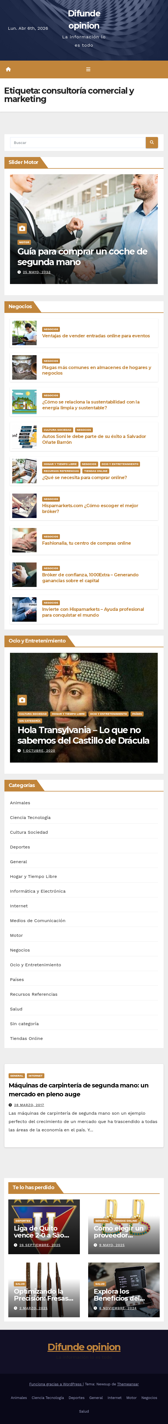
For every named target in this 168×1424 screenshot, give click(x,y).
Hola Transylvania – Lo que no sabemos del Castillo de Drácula (83, 735)
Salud (16, 1009)
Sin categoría (29, 720)
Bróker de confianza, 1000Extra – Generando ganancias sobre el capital (90, 577)
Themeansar (128, 1384)
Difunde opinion (84, 1347)
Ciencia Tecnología (30, 817)
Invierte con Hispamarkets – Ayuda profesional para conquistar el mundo (93, 612)
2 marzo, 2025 (33, 1308)
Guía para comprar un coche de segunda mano (82, 256)
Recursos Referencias (61, 470)
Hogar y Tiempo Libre (60, 463)
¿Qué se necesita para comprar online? (84, 477)
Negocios (51, 329)
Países (137, 713)
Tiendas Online (95, 470)
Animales (20, 802)
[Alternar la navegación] (88, 69)
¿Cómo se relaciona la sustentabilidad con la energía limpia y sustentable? (90, 404)
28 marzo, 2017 (29, 1105)
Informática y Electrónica (38, 891)
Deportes (20, 847)
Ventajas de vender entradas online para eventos (96, 335)
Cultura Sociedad (58, 429)
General (18, 861)
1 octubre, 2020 (39, 751)
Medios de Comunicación (37, 920)
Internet (19, 905)
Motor (24, 242)
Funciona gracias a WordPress (56, 1384)
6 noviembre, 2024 (118, 1308)
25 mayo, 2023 (37, 272)
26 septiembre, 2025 (40, 1245)
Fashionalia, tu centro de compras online (86, 543)
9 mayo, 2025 (112, 1245)
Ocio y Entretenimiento (120, 463)
